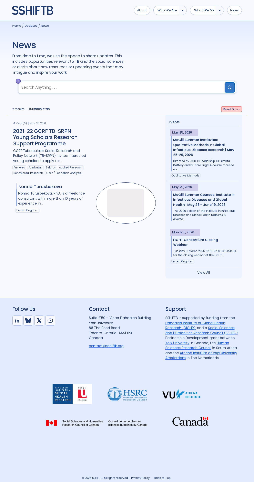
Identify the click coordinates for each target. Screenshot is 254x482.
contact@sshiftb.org (106, 346)
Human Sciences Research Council (197, 345)
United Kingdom (182, 261)
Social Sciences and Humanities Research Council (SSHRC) (201, 330)
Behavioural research (28, 173)
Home (16, 26)
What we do (204, 10)
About (142, 10)
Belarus (51, 167)
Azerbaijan (35, 167)
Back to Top (162, 478)
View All (203, 272)
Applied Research (71, 167)
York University (177, 343)
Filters (231, 109)
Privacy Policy (140, 478)
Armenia (19, 167)
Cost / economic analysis (63, 173)
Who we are (167, 10)
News (234, 10)
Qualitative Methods (185, 175)
